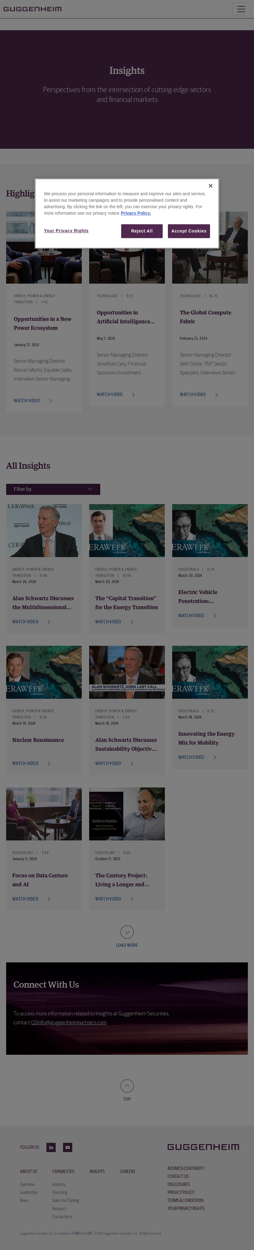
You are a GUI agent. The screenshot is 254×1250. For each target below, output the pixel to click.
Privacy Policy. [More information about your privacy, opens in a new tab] (136, 213)
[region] (127, 213)
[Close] (210, 185)
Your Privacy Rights (66, 230)
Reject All (142, 231)
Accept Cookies (189, 231)
